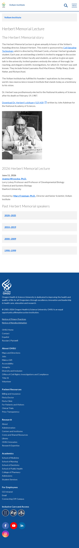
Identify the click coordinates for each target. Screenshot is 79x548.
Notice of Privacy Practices (14, 319)
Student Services (9, 479)
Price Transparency (10, 412)
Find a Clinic (7, 401)
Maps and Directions (11, 353)
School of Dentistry (10, 465)
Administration (8, 427)
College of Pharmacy (11, 472)
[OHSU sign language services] (14, 516)
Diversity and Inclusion (12, 371)
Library (5, 438)
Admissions (7, 476)
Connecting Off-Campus (13, 499)
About (5, 424)
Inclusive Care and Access (15, 506)
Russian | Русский (10, 340)
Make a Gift (7, 360)
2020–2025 (10, 215)
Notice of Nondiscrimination (14, 322)
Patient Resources (11, 389)
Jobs (4, 356)
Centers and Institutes (12, 431)
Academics (8, 453)
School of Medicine (10, 458)
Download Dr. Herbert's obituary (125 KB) (23, 102)
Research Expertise (10, 445)
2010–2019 (10, 227)
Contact (5, 333)
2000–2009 (10, 238)
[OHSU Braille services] (6, 516)
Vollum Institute (17, 4)
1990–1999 (10, 250)
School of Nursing (10, 461)
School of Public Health (12, 468)
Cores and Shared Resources (15, 435)
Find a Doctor (8, 397)
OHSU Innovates (9, 442)
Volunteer (6, 381)
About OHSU (9, 348)
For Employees (10, 487)
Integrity (6, 367)
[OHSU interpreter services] (22, 516)
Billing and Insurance (11, 394)
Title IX (5, 378)
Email (4, 495)
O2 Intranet (7, 492)
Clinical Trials (8, 408)
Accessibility (7, 363)
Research (7, 419)
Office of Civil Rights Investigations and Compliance (25, 374)
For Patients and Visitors (13, 404)
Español (5, 337)
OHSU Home (7, 329)
